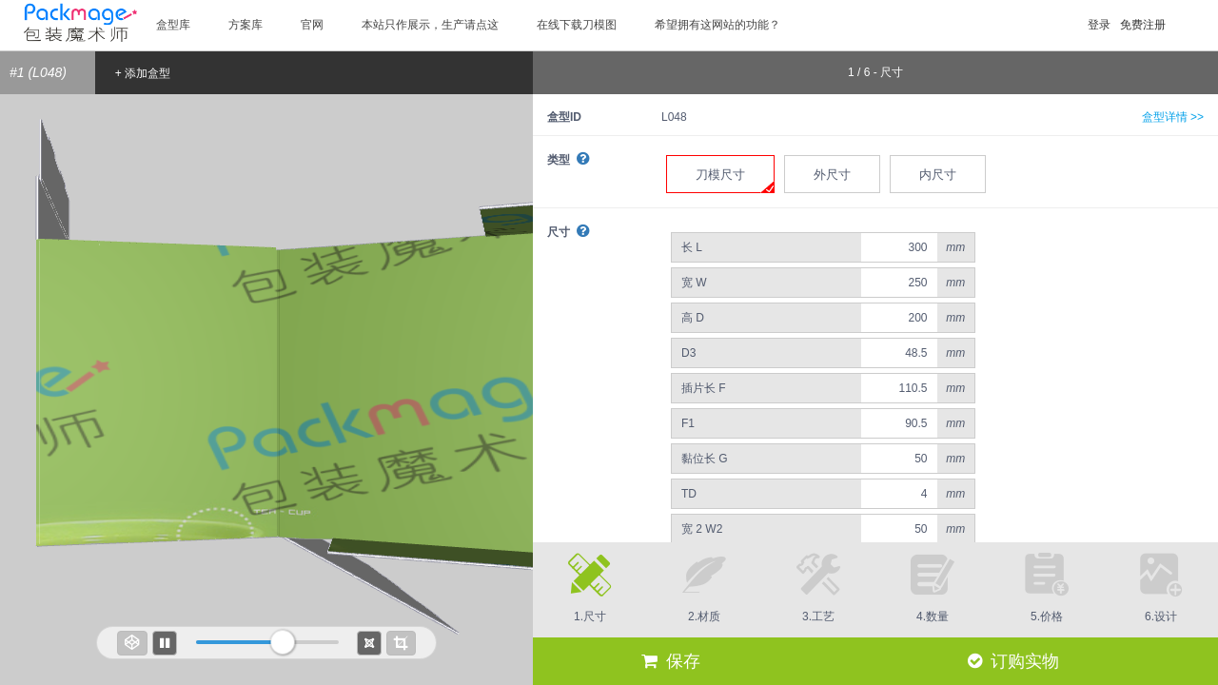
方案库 (245, 24)
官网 (312, 24)
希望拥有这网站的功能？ (717, 24)
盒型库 (173, 24)
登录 (1099, 24)
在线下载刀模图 (577, 24)
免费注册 (1143, 24)
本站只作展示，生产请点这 (430, 24)
